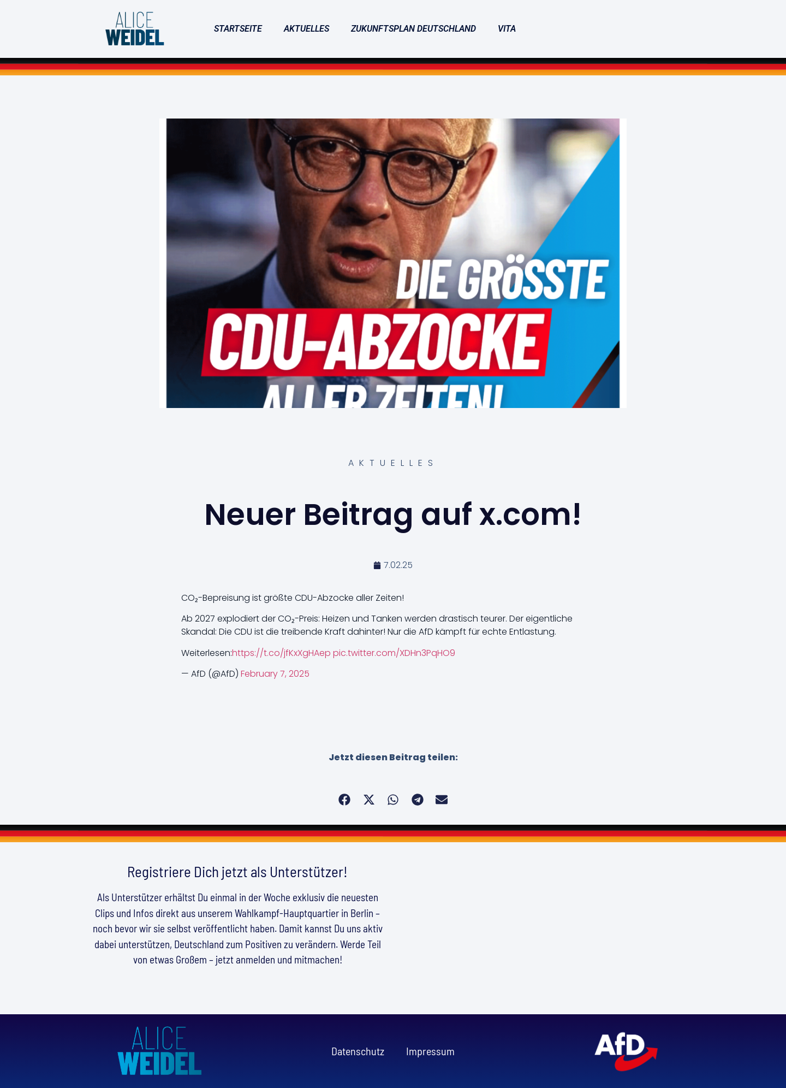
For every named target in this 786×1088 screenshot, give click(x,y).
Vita (507, 28)
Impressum (430, 1050)
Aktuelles (306, 28)
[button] (344, 800)
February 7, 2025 (275, 673)
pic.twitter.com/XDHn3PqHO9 (394, 653)
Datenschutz (357, 1050)
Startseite (238, 28)
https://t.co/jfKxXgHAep (281, 653)
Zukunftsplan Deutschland (413, 28)
